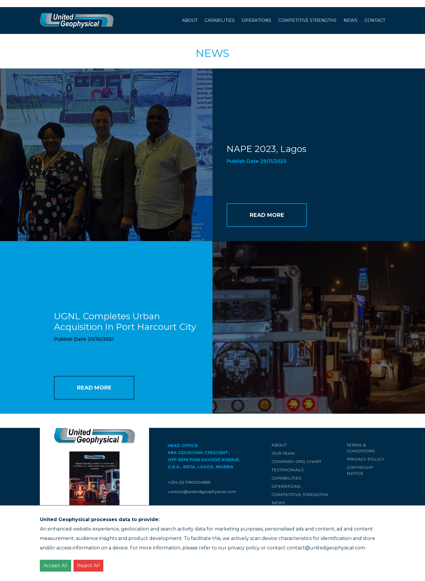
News (350, 20)
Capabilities (220, 20)
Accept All (55, 565)
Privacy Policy (365, 459)
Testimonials (288, 469)
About (189, 20)
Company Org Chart (296, 461)
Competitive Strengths (307, 20)
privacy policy (244, 548)
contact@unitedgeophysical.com (202, 491)
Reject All (88, 565)
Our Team (283, 453)
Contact (374, 20)
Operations (256, 20)
